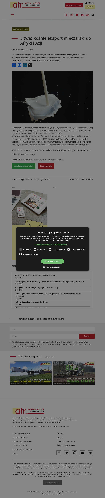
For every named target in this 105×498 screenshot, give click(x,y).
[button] (52, 245)
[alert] (52, 249)
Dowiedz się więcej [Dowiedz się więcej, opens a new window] (62, 241)
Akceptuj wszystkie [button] (52, 261)
